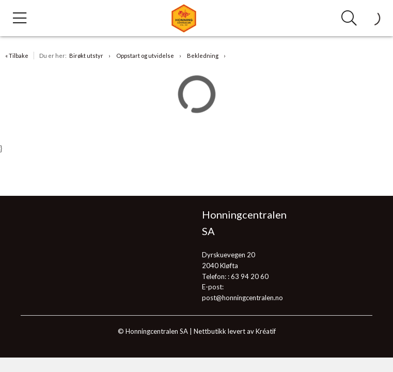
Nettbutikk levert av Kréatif (235, 331)
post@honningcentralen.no (242, 297)
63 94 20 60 (250, 276)
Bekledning (202, 55)
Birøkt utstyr (86, 55)
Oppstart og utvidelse (145, 55)
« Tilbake (16, 55)
